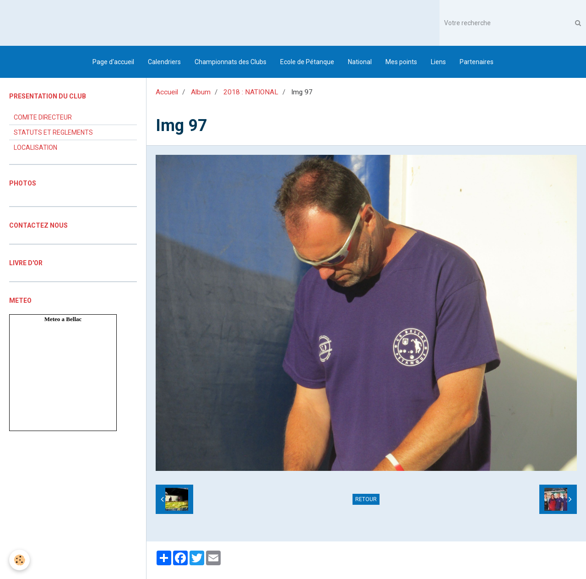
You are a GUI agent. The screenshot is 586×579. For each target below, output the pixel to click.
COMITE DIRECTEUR (43, 117)
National (360, 62)
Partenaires (477, 62)
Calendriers (164, 62)
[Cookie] (19, 560)
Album (201, 92)
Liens (438, 62)
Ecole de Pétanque (307, 62)
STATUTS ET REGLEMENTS (53, 132)
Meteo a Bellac (63, 319)
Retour (366, 499)
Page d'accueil (113, 62)
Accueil (167, 92)
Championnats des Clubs (230, 62)
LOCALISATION (35, 147)
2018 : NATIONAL (250, 92)
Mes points (401, 62)
